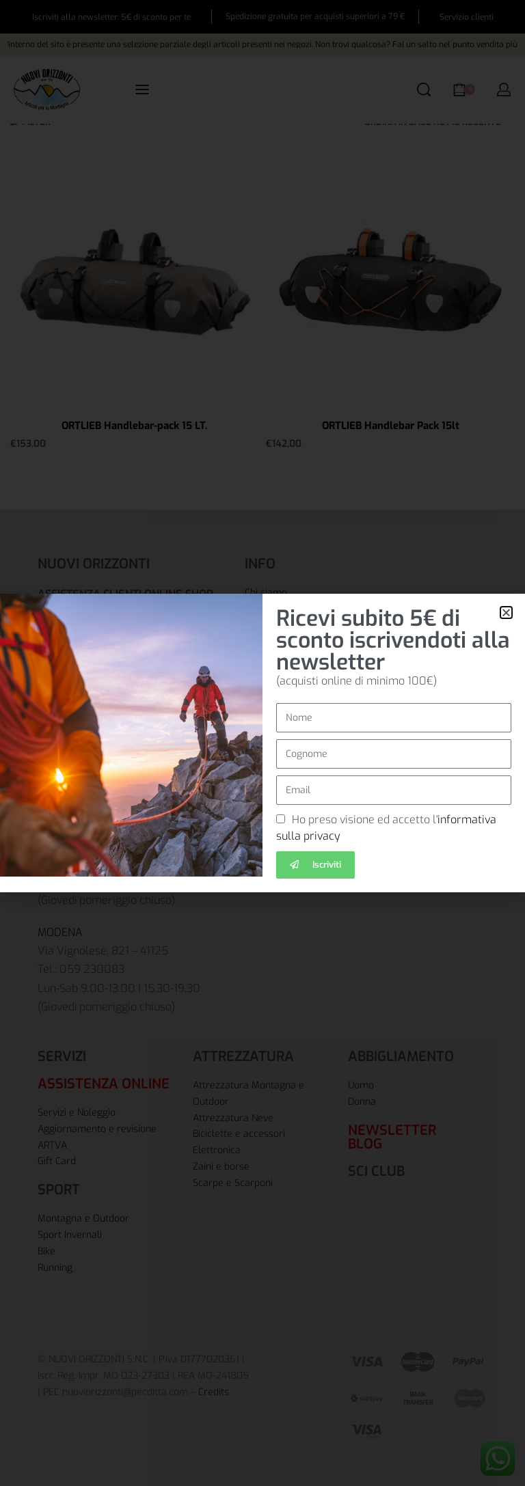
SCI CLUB (376, 1171)
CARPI (53, 825)
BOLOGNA (63, 737)
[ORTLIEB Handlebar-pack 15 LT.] (134, 282)
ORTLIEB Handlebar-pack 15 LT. (135, 425)
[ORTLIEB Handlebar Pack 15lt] (390, 282)
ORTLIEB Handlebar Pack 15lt (390, 425)
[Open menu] (142, 89)
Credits (213, 1392)
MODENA (60, 932)
